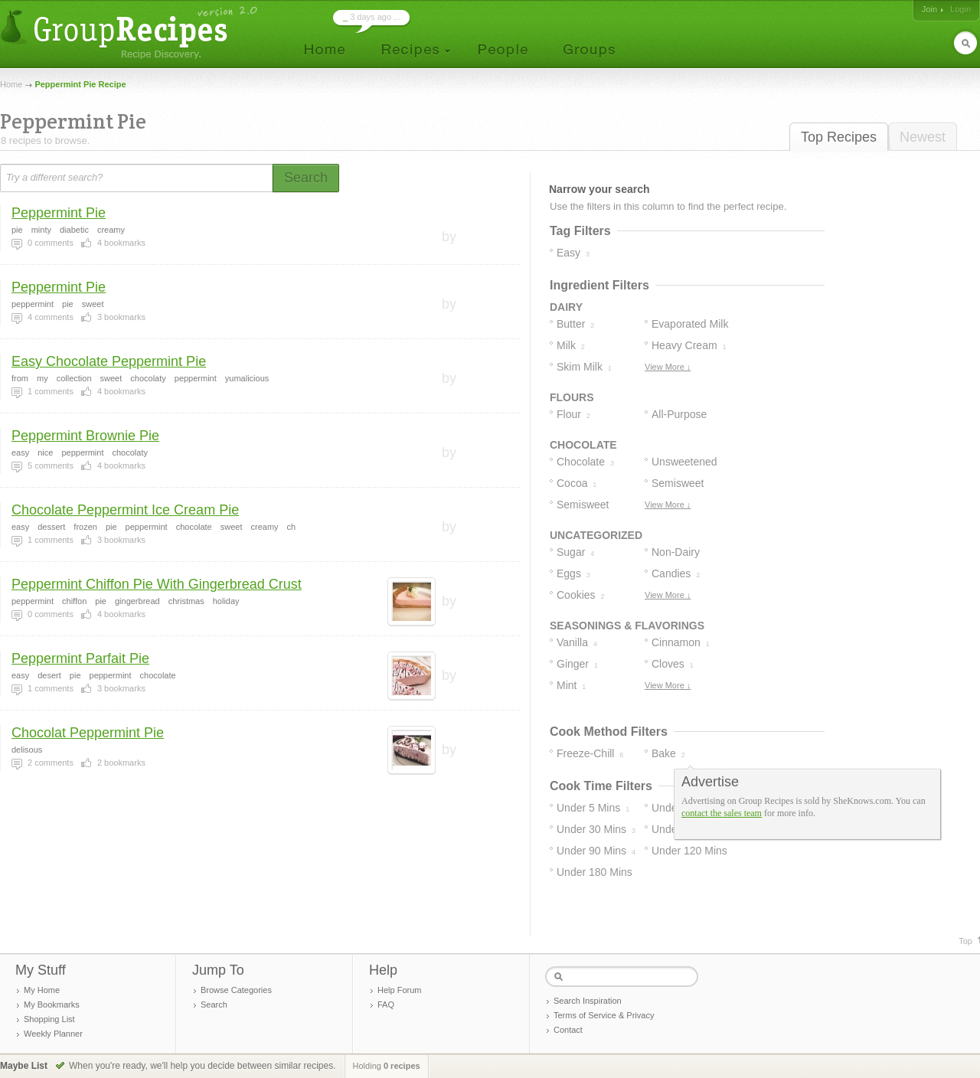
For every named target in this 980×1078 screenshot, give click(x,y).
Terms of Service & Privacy (604, 1015)
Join (929, 9)
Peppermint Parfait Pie (80, 658)
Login (960, 9)
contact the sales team (721, 813)
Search (214, 1004)
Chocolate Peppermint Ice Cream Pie (125, 510)
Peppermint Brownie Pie (85, 435)
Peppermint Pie (58, 212)
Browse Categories (236, 990)
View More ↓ (668, 366)
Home (11, 84)
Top (965, 941)
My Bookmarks (52, 1004)
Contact (568, 1029)
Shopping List (49, 1019)
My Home (42, 990)
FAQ (385, 1004)
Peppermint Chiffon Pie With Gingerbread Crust (156, 584)
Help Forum (399, 990)
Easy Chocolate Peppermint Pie (108, 361)
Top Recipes (839, 137)
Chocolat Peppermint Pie (87, 732)
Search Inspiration (588, 1000)
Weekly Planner (53, 1033)
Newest (923, 137)
